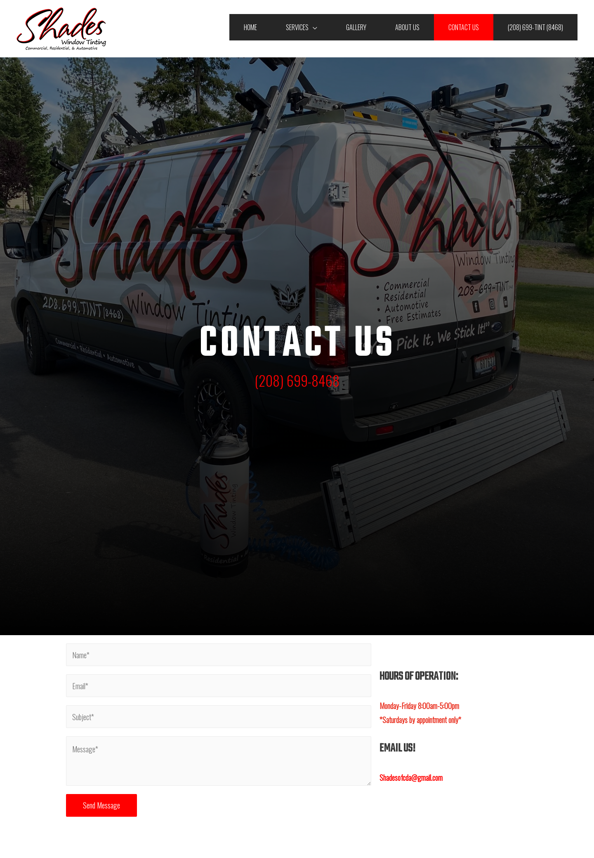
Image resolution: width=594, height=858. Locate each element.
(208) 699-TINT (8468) (535, 27)
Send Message (101, 805)
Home (250, 27)
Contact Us (463, 27)
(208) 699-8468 (297, 380)
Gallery (356, 27)
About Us (407, 27)
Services (297, 27)
